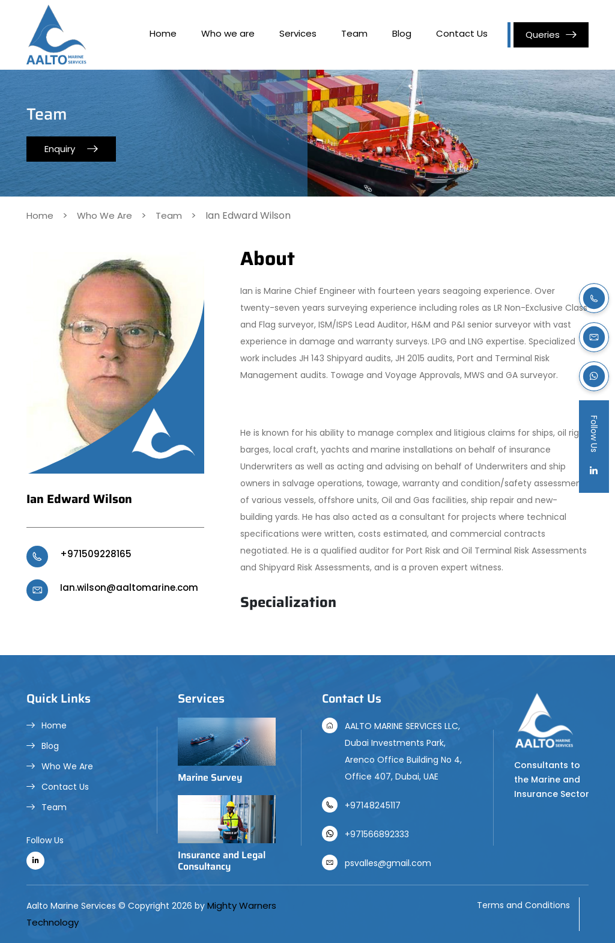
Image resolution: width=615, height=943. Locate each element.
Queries (543, 34)
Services (298, 33)
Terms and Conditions (523, 905)
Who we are (228, 33)
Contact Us (462, 33)
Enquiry (59, 148)
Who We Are (104, 215)
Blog (401, 33)
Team (354, 33)
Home (163, 33)
